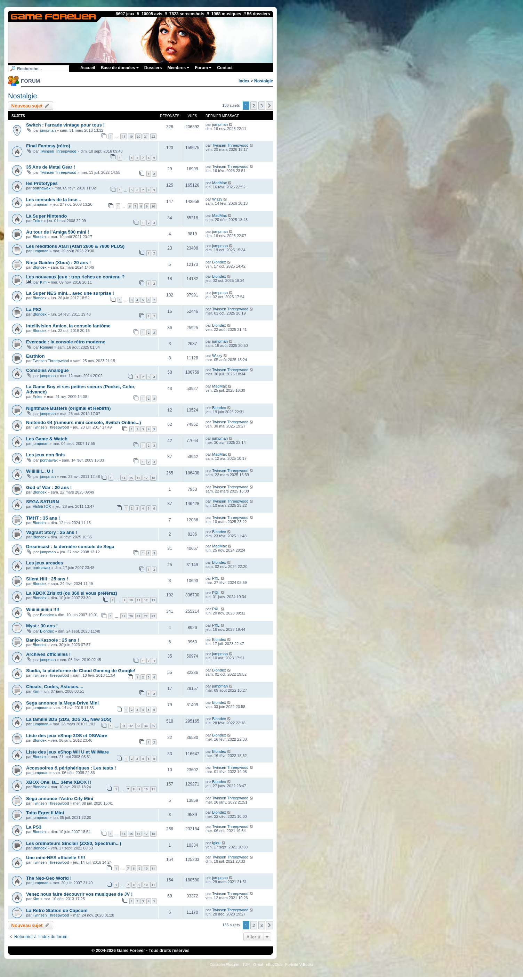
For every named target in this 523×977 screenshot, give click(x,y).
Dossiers (153, 67)
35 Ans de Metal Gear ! (50, 167)
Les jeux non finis (45, 454)
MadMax (219, 183)
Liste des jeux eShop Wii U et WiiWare (67, 752)
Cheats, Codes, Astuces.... (54, 686)
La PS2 (33, 309)
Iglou (216, 843)
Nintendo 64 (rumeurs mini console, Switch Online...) (83, 422)
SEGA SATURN (42, 501)
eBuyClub (274, 964)
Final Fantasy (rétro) (48, 145)
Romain (46, 347)
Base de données (120, 67)
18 (123, 136)
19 (131, 136)
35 (153, 726)
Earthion (35, 356)
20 (138, 136)
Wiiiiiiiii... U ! (39, 471)
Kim (43, 282)
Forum (203, 67)
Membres (178, 67)
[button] (269, 105)
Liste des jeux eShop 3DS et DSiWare (66, 735)
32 (131, 726)
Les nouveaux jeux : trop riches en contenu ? (75, 276)
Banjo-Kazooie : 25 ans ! (52, 640)
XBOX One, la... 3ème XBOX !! (58, 782)
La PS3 (33, 827)
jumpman (48, 130)
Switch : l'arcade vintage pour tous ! (65, 125)
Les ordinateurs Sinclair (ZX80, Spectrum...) (73, 843)
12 (145, 600)
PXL (215, 578)
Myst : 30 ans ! (42, 625)
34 (145, 726)
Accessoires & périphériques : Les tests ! (71, 768)
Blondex (40, 237)
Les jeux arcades (44, 562)
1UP (246, 964)
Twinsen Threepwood (58, 151)
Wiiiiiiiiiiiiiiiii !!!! (42, 609)
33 (138, 726)
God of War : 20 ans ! (49, 487)
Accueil (87, 67)
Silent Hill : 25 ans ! (47, 578)
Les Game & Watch (46, 438)
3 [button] (261, 106)
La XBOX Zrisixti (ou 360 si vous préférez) (71, 593)
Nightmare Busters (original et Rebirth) (68, 408)
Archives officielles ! (48, 654)
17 (145, 477)
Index (244, 81)
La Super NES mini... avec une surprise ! (70, 293)
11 (138, 600)
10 (153, 206)
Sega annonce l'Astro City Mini (59, 798)
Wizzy (217, 199)
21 (145, 136)
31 (123, 726)
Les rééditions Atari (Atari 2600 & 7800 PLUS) (75, 246)
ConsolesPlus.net (225, 964)
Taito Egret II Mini (45, 812)
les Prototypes (42, 183)
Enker (38, 221)
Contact (225, 67)
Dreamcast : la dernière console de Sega (70, 546)
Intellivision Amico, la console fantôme (68, 325)
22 (153, 136)
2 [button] (253, 106)
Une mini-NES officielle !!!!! (55, 857)
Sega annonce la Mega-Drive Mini (62, 703)
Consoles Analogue (47, 370)
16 (138, 477)
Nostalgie (263, 81)
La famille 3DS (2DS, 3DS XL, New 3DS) (69, 719)
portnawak (41, 188)
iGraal (258, 964)
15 (131, 477)
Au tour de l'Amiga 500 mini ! (57, 232)
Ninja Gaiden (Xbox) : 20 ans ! (58, 262)
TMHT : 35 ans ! (43, 518)
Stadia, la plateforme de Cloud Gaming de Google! (80, 670)
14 (123, 477)
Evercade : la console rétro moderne (65, 341)
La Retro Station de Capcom (57, 910)
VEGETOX (42, 506)
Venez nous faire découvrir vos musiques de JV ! (79, 894)
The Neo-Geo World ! (49, 878)
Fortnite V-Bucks (299, 964)
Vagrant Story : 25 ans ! (51, 532)
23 (153, 616)
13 (153, 600)
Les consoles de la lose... (53, 199)
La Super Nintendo (46, 216)
